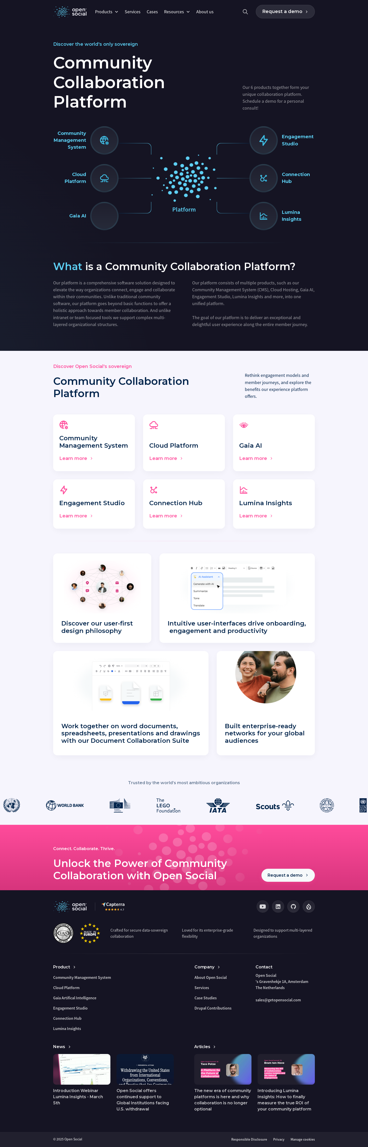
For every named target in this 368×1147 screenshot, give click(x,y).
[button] (107, 11)
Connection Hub (67, 1018)
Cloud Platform (66, 987)
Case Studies (205, 997)
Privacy (278, 1139)
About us (205, 12)
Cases (152, 12)
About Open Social (210, 977)
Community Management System (82, 977)
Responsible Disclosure (249, 1139)
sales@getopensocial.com (278, 999)
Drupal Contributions (213, 1008)
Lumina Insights (67, 1028)
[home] (71, 12)
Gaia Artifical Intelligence (74, 997)
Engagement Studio (70, 1008)
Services (133, 12)
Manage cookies (303, 1139)
